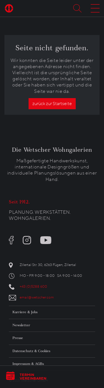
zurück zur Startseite (52, 104)
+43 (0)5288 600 (33, 286)
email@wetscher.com (37, 297)
